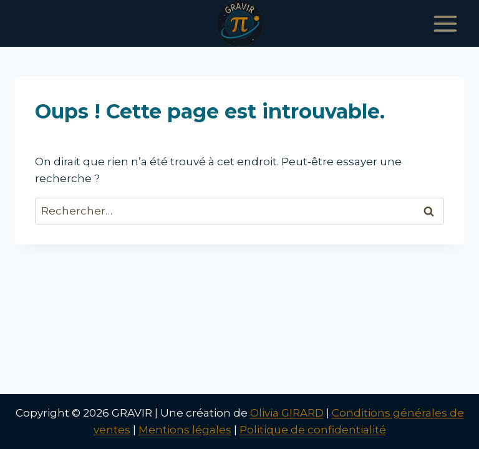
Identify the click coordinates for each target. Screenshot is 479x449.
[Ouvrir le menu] (445, 23)
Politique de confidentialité (313, 429)
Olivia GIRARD (287, 413)
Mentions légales (184, 429)
